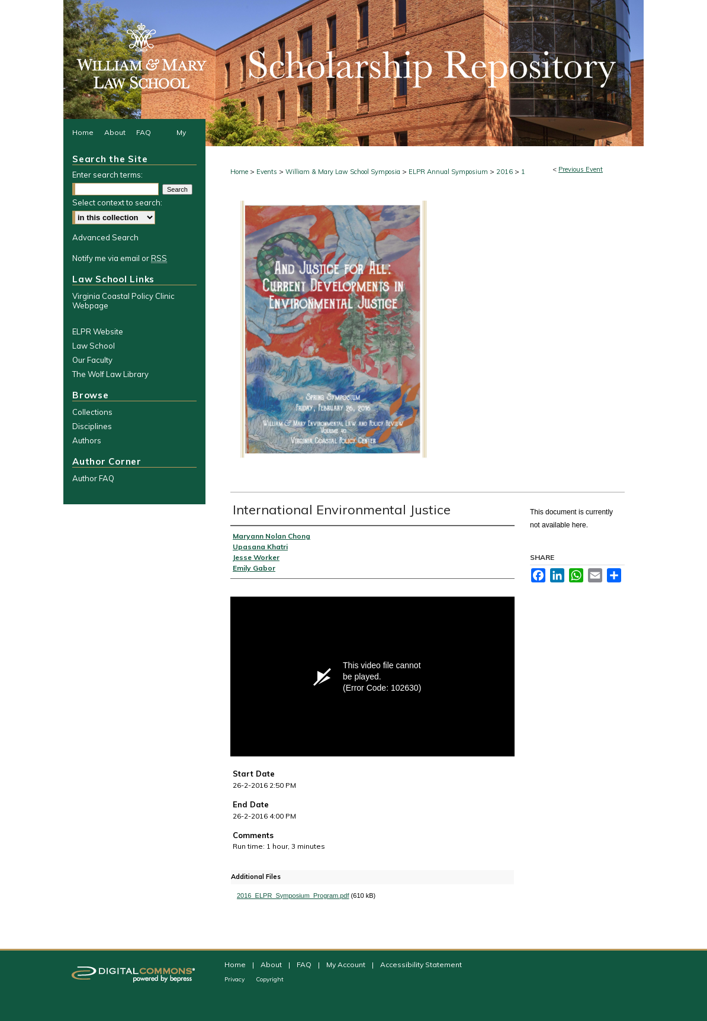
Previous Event (580, 169)
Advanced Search (105, 237)
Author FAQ (93, 478)
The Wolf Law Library (110, 374)
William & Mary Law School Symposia (343, 172)
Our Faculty (92, 360)
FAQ (305, 964)
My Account (346, 964)
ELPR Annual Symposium (449, 172)
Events (267, 172)
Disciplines (92, 426)
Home (239, 172)
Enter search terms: (107, 174)
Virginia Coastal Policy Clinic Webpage (123, 300)
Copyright (270, 979)
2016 (505, 172)
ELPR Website (97, 331)
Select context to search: (117, 202)
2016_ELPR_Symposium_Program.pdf (293, 895)
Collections (92, 412)
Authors (86, 440)
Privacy (235, 979)
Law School (93, 345)
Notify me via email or (119, 258)
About (272, 964)
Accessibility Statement (421, 964)
